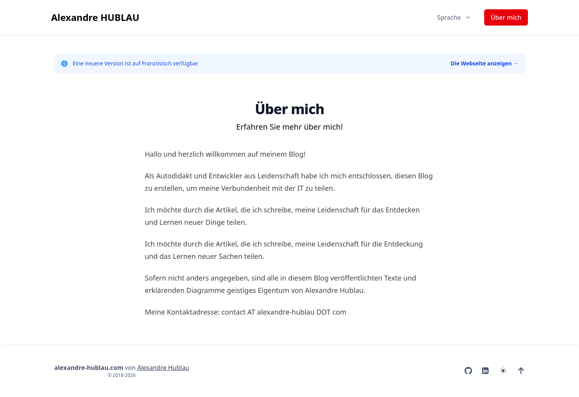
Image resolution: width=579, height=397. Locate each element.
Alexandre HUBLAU (95, 17)
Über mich (506, 17)
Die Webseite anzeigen (485, 63)
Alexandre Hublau (163, 367)
